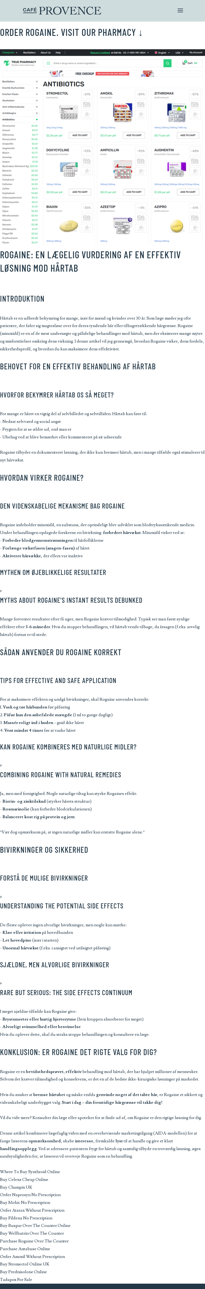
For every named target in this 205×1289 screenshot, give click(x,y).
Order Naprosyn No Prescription (30, 1194)
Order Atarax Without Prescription (32, 1210)
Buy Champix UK (16, 1187)
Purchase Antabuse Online (25, 1249)
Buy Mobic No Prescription (25, 1202)
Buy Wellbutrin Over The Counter (32, 1233)
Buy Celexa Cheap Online (24, 1179)
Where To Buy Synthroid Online (30, 1171)
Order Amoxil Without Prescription (32, 1256)
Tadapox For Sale (16, 1279)
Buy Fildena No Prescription (26, 1218)
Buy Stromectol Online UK (24, 1264)
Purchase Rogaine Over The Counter (34, 1241)
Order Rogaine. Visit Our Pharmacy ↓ (71, 32)
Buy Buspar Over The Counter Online (35, 1225)
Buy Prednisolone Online (23, 1272)
